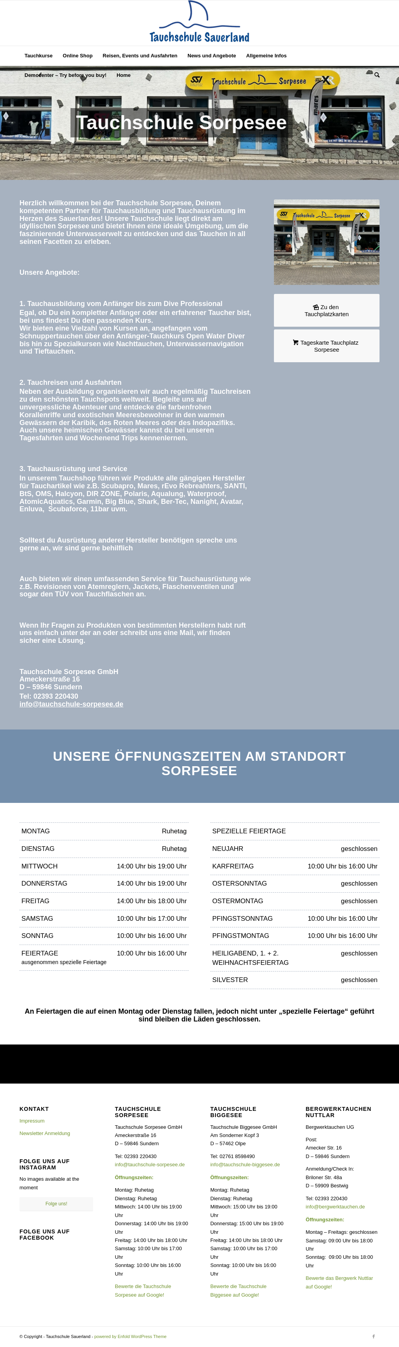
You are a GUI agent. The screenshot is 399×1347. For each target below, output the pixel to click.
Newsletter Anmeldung (44, 1133)
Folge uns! (56, 1203)
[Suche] (374, 75)
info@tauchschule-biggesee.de (245, 1164)
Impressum (31, 1121)
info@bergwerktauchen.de (335, 1207)
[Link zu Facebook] (374, 1336)
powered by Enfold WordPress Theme (130, 1336)
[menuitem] (38, 56)
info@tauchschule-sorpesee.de (71, 704)
